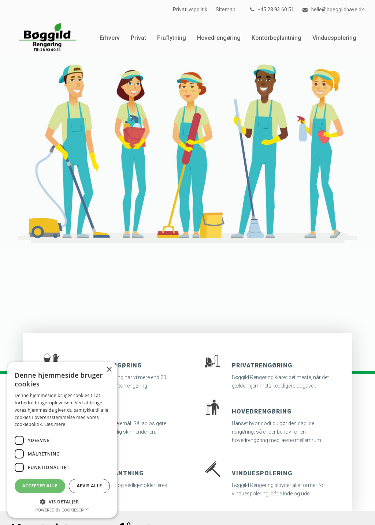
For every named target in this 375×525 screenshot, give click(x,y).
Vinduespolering (262, 473)
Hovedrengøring (262, 411)
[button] (62, 502)
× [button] (109, 370)
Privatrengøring (262, 365)
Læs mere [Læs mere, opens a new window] (54, 424)
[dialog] (62, 440)
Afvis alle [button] (89, 486)
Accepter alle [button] (39, 486)
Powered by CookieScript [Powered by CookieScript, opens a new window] (62, 510)
